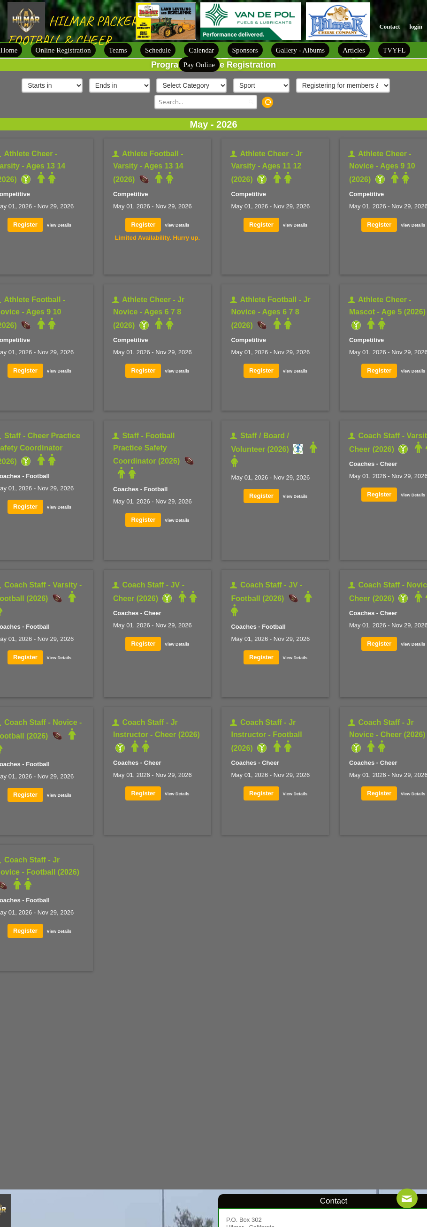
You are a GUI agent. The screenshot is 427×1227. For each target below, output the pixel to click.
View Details (59, 225)
